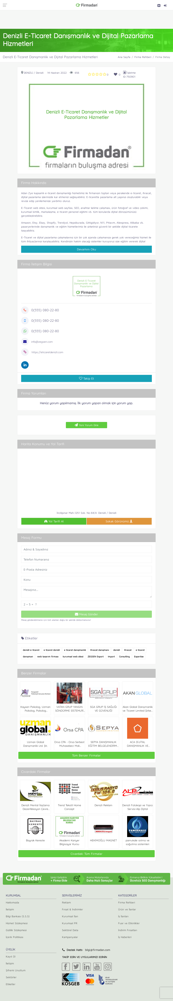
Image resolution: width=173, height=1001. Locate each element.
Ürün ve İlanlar (127, 909)
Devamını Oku (86, 249)
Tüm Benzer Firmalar (86, 755)
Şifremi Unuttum (15, 970)
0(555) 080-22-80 (45, 310)
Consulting (124, 656)
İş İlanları (123, 916)
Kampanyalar (70, 937)
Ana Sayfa (124, 57)
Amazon (26, 222)
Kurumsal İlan (70, 916)
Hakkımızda (12, 902)
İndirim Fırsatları (127, 930)
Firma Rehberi (142, 57)
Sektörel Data (70, 930)
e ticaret (140, 650)
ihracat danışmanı (99, 650)
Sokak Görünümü (119, 521)
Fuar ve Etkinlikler (129, 923)
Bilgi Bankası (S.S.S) (18, 916)
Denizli (28, 72)
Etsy (34, 222)
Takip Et (86, 378)
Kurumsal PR (69, 923)
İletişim (10, 909)
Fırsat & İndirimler (72, 909)
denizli (116, 650)
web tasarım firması (47, 656)
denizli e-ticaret (31, 650)
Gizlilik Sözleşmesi (16, 930)
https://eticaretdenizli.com (47, 352)
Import (111, 656)
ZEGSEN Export (96, 656)
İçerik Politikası (14, 937)
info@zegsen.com (42, 341)
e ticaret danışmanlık (75, 650)
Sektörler (11, 977)
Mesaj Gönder (86, 614)
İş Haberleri (124, 937)
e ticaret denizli (52, 650)
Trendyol (62, 222)
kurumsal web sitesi (73, 656)
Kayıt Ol (10, 956)
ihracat (127, 650)
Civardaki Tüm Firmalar (86, 853)
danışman (28, 656)
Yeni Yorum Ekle (86, 425)
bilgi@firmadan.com (97, 949)
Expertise (139, 656)
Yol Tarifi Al (54, 521)
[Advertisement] (86, 19)
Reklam (66, 902)
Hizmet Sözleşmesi (17, 923)
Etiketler (10, 984)
